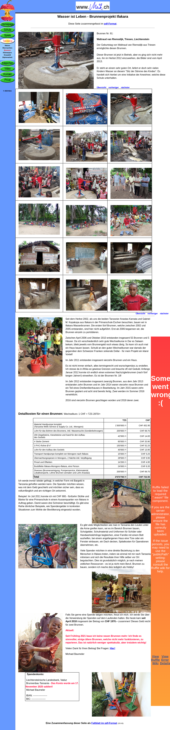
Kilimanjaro (7, 52)
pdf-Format (110, 23)
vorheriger (114, 87)
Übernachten (7, 48)
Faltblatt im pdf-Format (104, 723)
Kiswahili (7, 55)
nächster (125, 87)
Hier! (112, 648)
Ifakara (7, 45)
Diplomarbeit (7, 57)
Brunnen (7, 50)
